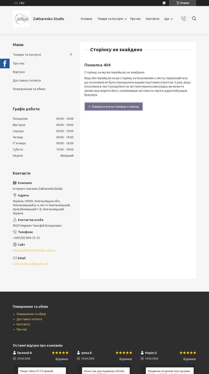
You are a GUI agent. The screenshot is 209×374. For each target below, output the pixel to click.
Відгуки (19, 72)
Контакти (152, 18)
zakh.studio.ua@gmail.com (30, 264)
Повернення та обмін (29, 89)
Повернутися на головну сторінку (115, 106)
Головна (86, 18)
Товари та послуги (110, 18)
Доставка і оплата (27, 80)
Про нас (135, 18)
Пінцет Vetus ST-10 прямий (36, 371)
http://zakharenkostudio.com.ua (34, 250)
